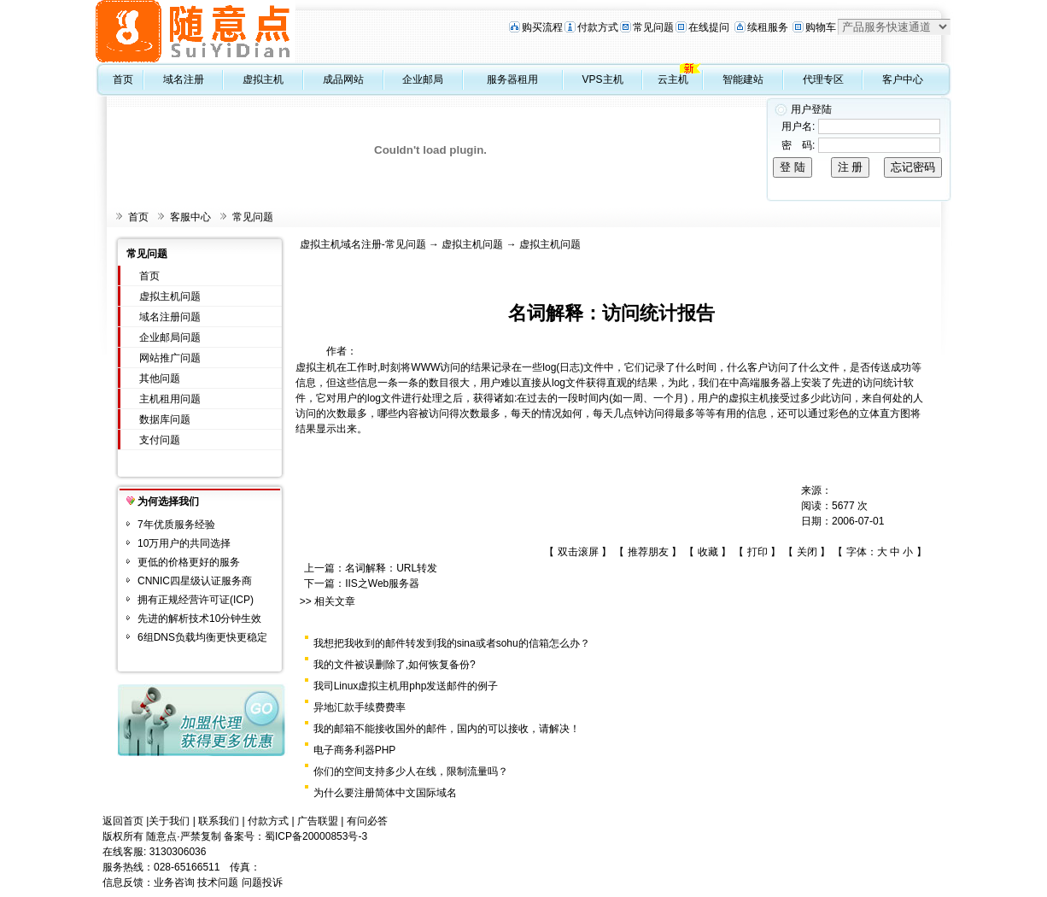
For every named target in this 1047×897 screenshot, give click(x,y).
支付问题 (159, 440)
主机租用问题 (170, 399)
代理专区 (823, 79)
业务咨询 (174, 882)
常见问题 (653, 27)
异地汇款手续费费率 (359, 707)
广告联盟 (317, 821)
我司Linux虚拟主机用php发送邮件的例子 (406, 686)
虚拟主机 (263, 79)
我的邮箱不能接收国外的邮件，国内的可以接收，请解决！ (446, 729)
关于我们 (169, 821)
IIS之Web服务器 (382, 583)
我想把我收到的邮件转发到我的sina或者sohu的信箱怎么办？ (451, 643)
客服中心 (190, 217)
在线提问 (708, 27)
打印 (757, 552)
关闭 (807, 552)
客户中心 (902, 79)
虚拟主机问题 (170, 296)
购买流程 (542, 27)
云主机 (673, 79)
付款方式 (597, 27)
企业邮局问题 (170, 337)
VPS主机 (602, 79)
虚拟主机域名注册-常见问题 (363, 244)
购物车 (820, 27)
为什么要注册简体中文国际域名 (385, 793)
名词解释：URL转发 (391, 568)
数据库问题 (164, 419)
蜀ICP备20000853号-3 (316, 836)
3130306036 (178, 852)
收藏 (708, 552)
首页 (123, 79)
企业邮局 (422, 79)
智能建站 (742, 79)
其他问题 (159, 378)
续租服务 (767, 27)
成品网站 (343, 79)
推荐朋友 (648, 552)
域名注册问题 (170, 317)
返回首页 (122, 821)
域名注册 (183, 79)
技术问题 (217, 882)
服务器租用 (512, 79)
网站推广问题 (170, 358)
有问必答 (367, 821)
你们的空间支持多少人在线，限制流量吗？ (410, 771)
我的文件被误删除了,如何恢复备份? (394, 665)
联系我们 (218, 821)
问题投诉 (262, 882)
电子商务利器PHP (354, 750)
